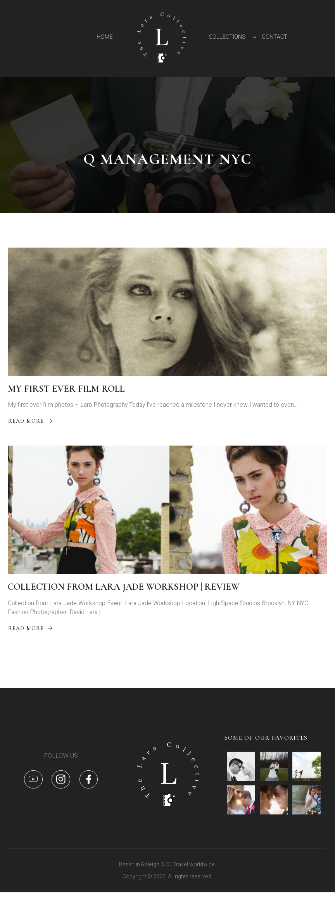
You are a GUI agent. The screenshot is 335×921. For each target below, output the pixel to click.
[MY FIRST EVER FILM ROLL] (167, 316)
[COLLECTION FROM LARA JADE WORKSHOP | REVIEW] (167, 523)
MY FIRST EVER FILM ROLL (66, 397)
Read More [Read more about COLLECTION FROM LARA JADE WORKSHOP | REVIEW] (31, 648)
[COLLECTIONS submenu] (254, 37)
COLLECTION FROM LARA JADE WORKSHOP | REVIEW (124, 603)
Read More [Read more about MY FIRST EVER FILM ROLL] (31, 431)
